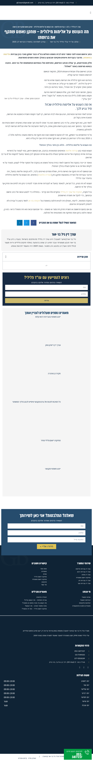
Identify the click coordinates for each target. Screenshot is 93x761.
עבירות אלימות (60, 26)
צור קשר (44, 585)
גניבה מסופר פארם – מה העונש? (36, 606)
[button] (90, 13)
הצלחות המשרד (85, 600)
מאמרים (44, 571)
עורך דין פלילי (76, 26)
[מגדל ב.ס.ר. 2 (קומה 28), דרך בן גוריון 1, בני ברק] (46, 731)
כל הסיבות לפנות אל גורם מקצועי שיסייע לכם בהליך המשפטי (37, 401)
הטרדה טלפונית (44, 174)
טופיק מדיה (32, 758)
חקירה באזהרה (54, 373)
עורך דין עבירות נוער (84, 583)
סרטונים (44, 582)
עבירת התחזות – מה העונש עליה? (35, 600)
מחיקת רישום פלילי (40, 577)
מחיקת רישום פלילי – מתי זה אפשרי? (34, 609)
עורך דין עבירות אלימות (83, 569)
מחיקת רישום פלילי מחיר (51, 440)
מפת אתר (43, 569)
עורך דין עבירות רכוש (83, 572)
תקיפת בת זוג (34, 200)
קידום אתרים (22, 758)
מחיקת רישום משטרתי (83, 578)
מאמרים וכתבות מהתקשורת (81, 606)
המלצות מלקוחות (84, 603)
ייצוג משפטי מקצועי (53, 468)
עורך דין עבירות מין (84, 580)
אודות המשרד (86, 597)
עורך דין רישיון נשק (53, 345)
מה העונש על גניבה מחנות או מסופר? (34, 603)
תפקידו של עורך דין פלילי (71, 191)
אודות (45, 574)
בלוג (68, 26)
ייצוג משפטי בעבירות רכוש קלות (48, 316)
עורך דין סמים (86, 575)
